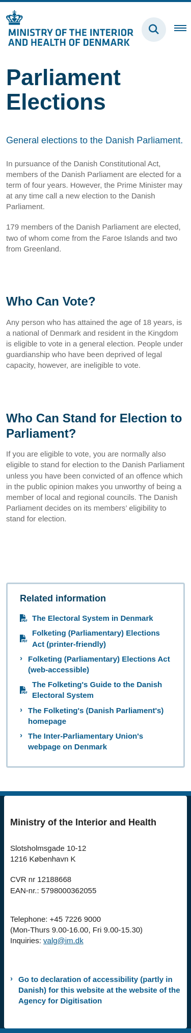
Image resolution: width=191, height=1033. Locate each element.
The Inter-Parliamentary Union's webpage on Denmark (85, 741)
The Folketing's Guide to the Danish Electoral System (97, 689)
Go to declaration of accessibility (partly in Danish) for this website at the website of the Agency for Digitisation (99, 990)
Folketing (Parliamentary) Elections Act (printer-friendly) (96, 638)
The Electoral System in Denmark (92, 618)
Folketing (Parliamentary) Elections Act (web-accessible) (99, 664)
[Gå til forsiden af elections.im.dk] (66, 29)
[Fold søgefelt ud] (154, 29)
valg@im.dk (63, 940)
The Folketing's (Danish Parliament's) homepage (95, 715)
